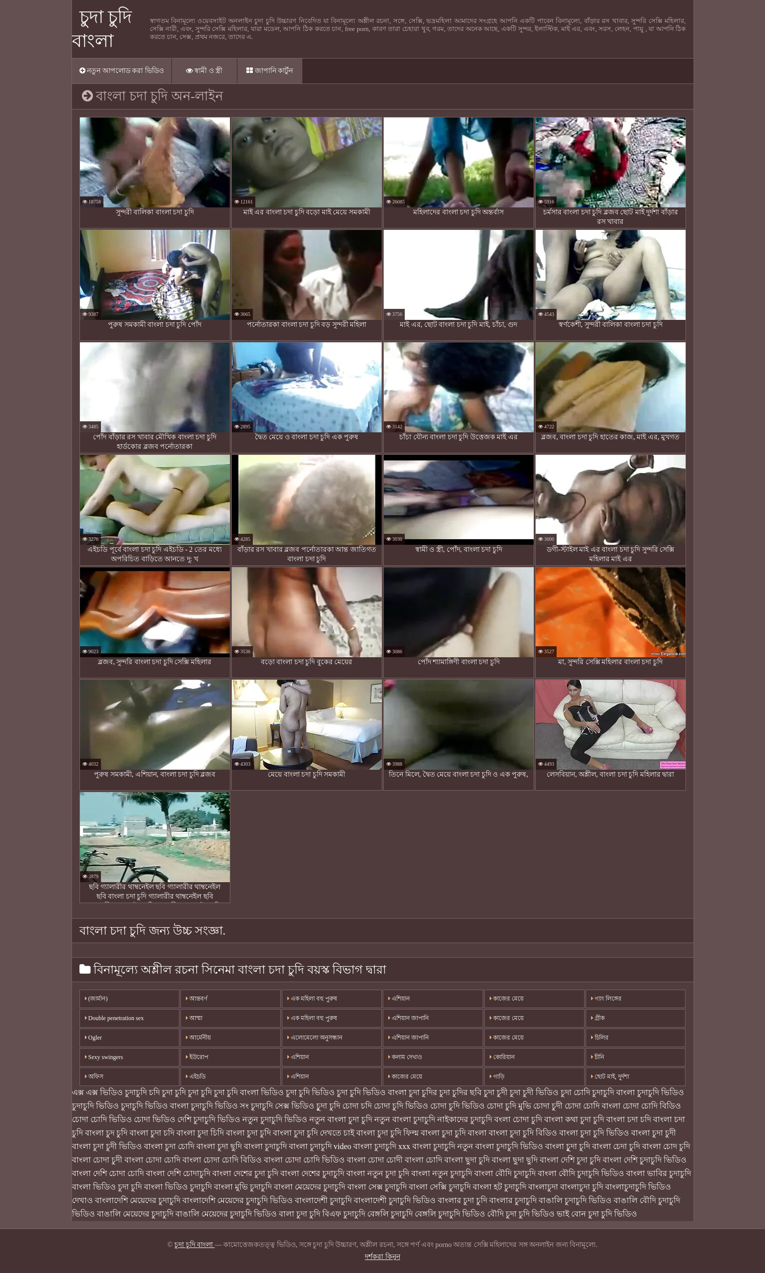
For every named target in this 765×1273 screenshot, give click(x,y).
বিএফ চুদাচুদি (343, 1214)
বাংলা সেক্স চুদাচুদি (377, 1187)
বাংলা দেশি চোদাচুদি (178, 1173)
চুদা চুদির (423, 1092)
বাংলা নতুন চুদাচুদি (441, 1173)
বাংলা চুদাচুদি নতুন (442, 1146)
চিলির (600, 1037)
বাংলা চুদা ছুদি (219, 1146)
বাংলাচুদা (543, 1187)
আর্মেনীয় (198, 1037)
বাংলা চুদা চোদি (169, 1146)
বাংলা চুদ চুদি (106, 1133)
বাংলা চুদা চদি (151, 1133)
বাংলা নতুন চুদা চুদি (377, 1173)
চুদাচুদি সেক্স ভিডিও (282, 1106)
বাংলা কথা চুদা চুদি (574, 1119)
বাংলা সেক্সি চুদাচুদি (440, 1187)
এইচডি (196, 1076)
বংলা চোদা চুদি (518, 1119)
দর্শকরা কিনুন (382, 1257)
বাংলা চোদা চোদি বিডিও (222, 1160)
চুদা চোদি (575, 1092)
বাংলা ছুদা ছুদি (515, 1160)
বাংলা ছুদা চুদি (467, 1160)
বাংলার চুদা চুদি (462, 1200)
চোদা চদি (357, 1106)
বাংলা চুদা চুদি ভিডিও (594, 1133)
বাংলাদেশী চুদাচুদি (323, 1200)
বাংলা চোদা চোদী (375, 1160)
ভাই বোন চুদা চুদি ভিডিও (597, 1214)
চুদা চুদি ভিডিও (310, 1092)
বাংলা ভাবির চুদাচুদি (658, 1173)
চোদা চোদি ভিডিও (102, 1119)
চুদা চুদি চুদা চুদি (187, 1092)
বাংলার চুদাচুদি (513, 1200)
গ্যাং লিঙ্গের (606, 998)
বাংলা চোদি (423, 1160)
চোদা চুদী (548, 1106)
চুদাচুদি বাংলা (613, 1092)
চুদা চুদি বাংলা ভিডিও (249, 1092)
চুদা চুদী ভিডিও (534, 1092)
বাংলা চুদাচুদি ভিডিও (509, 1146)
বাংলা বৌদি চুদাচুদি (505, 1173)
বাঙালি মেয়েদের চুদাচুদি (135, 1214)
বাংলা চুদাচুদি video (320, 1146)
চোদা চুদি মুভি (509, 1106)
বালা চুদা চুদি (299, 1214)
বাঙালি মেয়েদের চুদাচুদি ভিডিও (226, 1214)
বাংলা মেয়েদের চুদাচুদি (309, 1187)
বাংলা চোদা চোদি (152, 1160)
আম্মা (194, 1018)
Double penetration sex (114, 1018)
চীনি (597, 1057)
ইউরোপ (197, 1057)
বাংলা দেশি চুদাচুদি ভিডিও (645, 1160)
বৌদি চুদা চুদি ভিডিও (521, 1214)
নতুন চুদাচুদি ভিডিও (274, 1119)
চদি (154, 1092)
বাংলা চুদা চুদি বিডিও (523, 1133)
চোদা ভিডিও (154, 1119)
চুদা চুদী (496, 1092)
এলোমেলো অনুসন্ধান (314, 1037)
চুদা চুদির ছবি (460, 1092)
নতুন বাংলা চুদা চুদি (340, 1119)
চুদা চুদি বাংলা (194, 1245)
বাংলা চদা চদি (628, 1119)
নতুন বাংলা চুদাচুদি (404, 1119)
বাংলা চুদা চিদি (200, 1133)
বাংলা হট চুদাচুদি (499, 1187)
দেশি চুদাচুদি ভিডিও (208, 1119)
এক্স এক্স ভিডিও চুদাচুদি (109, 1092)
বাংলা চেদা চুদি (616, 1146)
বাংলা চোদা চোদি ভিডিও (304, 1160)
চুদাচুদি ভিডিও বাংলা (155, 1106)
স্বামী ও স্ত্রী (204, 70)
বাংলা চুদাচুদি (265, 1146)
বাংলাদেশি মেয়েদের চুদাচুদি (137, 1200)
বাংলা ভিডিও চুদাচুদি (178, 1187)
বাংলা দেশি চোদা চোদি (108, 1173)
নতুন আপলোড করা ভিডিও (121, 70)
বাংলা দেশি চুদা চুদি (570, 1160)
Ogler (93, 1037)
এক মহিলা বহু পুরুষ (312, 998)
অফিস (94, 1076)
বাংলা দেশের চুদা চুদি (245, 1173)
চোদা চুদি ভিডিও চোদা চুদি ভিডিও (429, 1106)
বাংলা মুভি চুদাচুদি (243, 1187)
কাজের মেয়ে (405, 1076)
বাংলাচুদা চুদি (581, 1187)
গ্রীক (598, 1018)
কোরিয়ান (502, 1057)
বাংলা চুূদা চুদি (567, 1146)
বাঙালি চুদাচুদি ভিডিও (575, 1200)
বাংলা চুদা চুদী (653, 1133)
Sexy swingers (104, 1057)
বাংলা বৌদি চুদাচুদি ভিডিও (581, 1173)
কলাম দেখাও (405, 1057)
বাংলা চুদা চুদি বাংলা (454, 1133)
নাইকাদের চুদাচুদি (464, 1119)
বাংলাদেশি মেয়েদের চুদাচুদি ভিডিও (237, 1200)
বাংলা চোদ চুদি (666, 1146)
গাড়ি (497, 1076)
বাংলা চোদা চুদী (97, 1160)
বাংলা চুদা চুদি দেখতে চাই (313, 1133)
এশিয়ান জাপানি (408, 1018)
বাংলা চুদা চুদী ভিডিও (107, 1146)
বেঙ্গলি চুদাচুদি (390, 1214)
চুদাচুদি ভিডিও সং (220, 1106)
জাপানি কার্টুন (269, 70)
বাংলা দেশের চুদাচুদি (312, 1173)
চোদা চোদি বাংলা (593, 1106)
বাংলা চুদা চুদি (248, 1133)
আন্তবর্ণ (196, 998)
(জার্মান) (96, 998)
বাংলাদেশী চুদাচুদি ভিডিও (395, 1200)
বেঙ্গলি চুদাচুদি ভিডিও (450, 1214)
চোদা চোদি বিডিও (652, 1106)
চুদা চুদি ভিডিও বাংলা (372, 1092)
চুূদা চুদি (328, 1106)
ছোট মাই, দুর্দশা (610, 1076)
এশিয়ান (298, 1057)
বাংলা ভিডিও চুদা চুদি (107, 1187)
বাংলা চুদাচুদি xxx (381, 1146)
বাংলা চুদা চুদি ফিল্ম (387, 1133)
